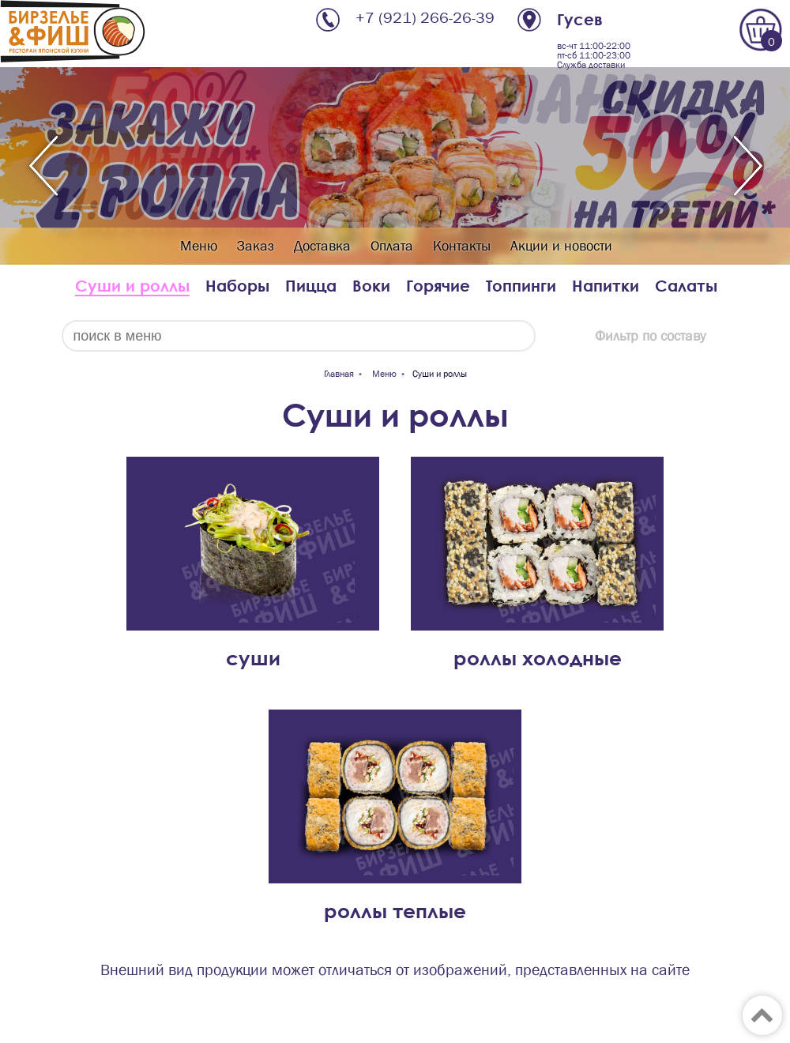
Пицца (311, 286)
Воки (371, 286)
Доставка (322, 246)
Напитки (605, 286)
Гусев (580, 19)
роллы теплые (395, 910)
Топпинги (521, 286)
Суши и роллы (132, 286)
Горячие (438, 286)
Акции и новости (561, 246)
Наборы (237, 286)
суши (253, 657)
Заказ (255, 246)
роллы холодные (537, 657)
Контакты (462, 246)
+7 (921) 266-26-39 (425, 18)
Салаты (686, 286)
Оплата (392, 246)
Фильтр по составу (650, 336)
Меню (198, 246)
